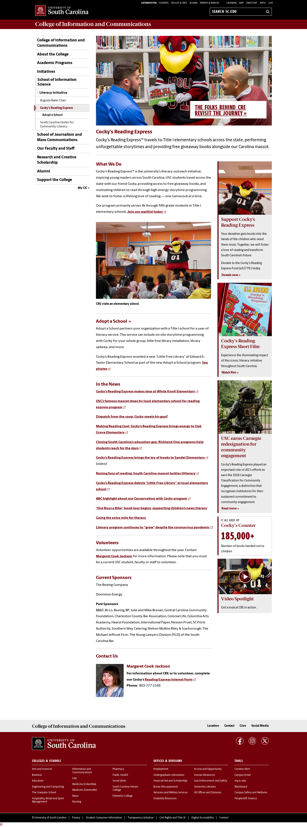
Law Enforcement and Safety (210, 781)
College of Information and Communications (61, 43)
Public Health (120, 775)
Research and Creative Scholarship (56, 160)
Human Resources (204, 775)
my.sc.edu (240, 781)
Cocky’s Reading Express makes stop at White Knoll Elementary (145, 391)
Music (75, 796)
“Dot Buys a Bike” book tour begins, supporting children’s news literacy (151, 508)
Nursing (76, 802)
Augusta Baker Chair (53, 100)
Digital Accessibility (202, 818)
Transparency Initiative (141, 818)
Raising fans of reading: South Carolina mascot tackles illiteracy (145, 473)
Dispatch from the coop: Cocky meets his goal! (132, 417)
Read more (229, 508)
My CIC (82, 188)
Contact (229, 726)
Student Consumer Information (104, 818)
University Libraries (205, 787)
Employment (161, 769)
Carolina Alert (242, 769)
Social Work (119, 781)
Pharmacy (118, 769)
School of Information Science (57, 82)
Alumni (43, 171)
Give (270, 3)
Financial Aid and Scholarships (170, 781)
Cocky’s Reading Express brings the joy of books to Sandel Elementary (150, 457)
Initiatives (46, 72)
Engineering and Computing (48, 787)
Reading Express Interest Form (169, 679)
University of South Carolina (50, 818)
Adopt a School (52, 115)
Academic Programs (54, 63)
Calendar (231, 3)
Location (213, 726)
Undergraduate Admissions (169, 775)
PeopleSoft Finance (246, 798)
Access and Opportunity (208, 769)
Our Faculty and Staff (55, 149)
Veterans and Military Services (171, 792)
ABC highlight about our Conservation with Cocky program (141, 498)
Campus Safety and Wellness (251, 792)
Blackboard (241, 787)
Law (74, 778)
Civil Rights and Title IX (172, 818)
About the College (53, 55)
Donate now (230, 275)
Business (37, 775)
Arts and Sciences (42, 769)
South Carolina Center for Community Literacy (57, 124)
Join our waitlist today (145, 212)
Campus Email (243, 775)
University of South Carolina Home (61, 10)
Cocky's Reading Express (56, 108)
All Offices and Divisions (207, 792)
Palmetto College (123, 796)
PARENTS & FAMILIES (209, 3)
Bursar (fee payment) (166, 787)
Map (241, 3)
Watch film (229, 372)
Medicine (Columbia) (84, 784)
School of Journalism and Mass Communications (59, 137)
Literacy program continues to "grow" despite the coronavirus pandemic (153, 527)
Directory (251, 3)
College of (93, 24)
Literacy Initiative (53, 93)
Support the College (54, 180)
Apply (263, 3)
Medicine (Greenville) (84, 790)
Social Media (260, 726)
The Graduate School (44, 792)
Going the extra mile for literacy (121, 518)
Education (37, 781)
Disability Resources (165, 798)
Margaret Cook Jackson (114, 556)
